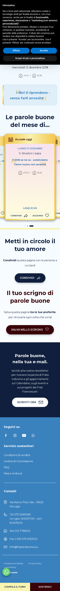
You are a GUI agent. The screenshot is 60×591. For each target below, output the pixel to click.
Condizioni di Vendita (13, 563)
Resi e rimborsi (13, 473)
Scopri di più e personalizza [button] (30, 58)
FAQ (6, 467)
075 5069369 (22, 514)
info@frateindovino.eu (24, 547)
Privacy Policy (35, 563)
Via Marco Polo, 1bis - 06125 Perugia (26, 504)
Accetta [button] (44, 50)
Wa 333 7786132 (20, 530)
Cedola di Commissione (18, 461)
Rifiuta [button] (16, 50)
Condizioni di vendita (17, 455)
